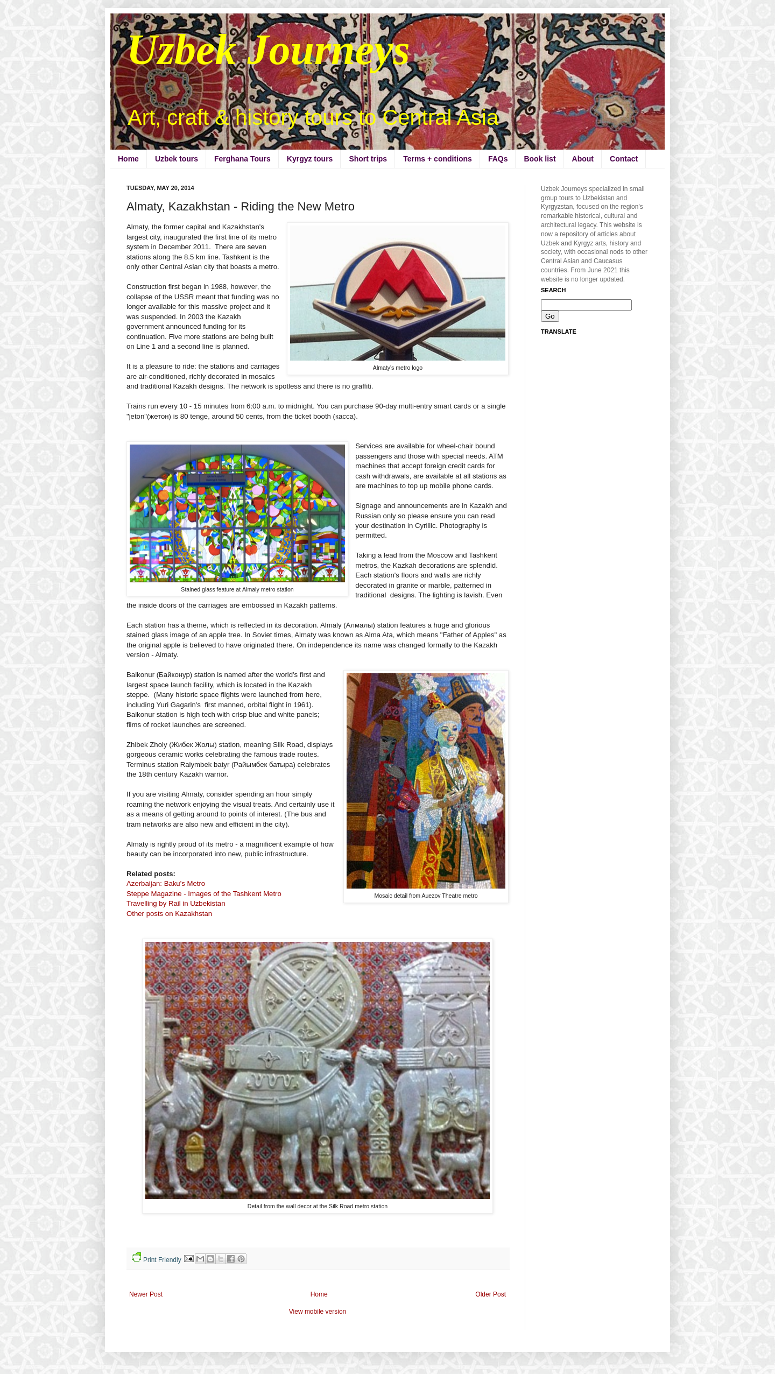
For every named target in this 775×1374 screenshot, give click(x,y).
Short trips (368, 158)
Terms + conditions (437, 158)
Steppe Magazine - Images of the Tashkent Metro (203, 894)
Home (128, 158)
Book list (539, 158)
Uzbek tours (176, 158)
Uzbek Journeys (268, 49)
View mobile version (318, 1311)
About (583, 158)
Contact (624, 158)
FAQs (498, 158)
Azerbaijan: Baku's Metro (165, 883)
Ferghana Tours (242, 158)
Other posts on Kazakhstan (169, 914)
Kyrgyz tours (310, 158)
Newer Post (146, 1294)
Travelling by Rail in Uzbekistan (175, 903)
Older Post (490, 1294)
